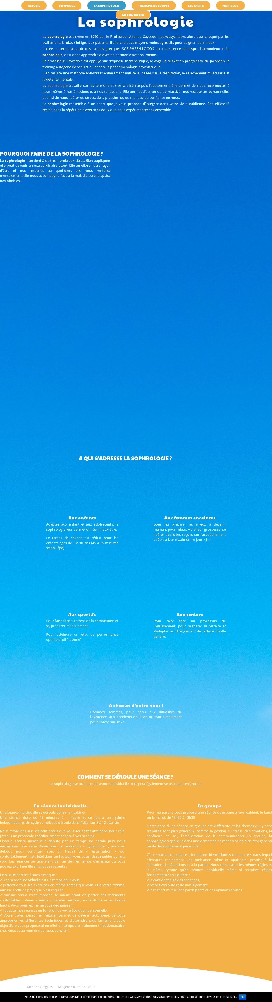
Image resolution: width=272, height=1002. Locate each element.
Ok (242, 997)
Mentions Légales (40, 987)
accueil (34, 5)
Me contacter (133, 15)
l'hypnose (67, 5)
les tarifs (196, 5)
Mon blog (230, 5)
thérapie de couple (153, 5)
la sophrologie (106, 5)
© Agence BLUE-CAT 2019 (76, 987)
